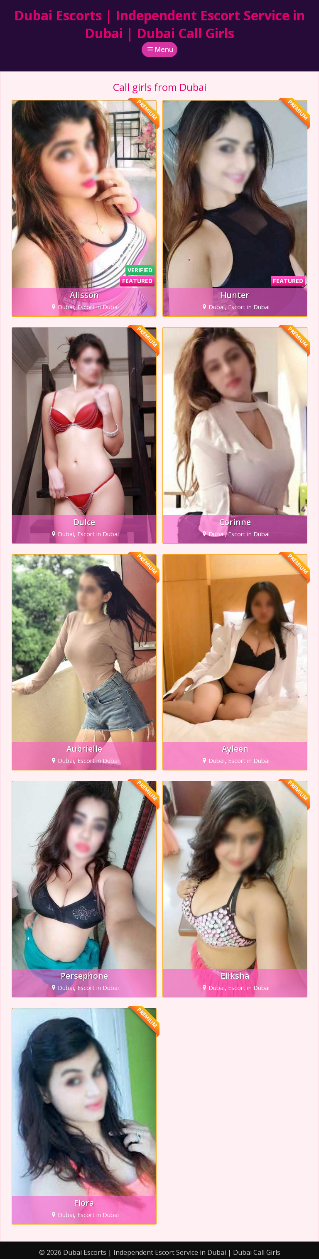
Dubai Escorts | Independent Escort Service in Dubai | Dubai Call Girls (159, 24)
